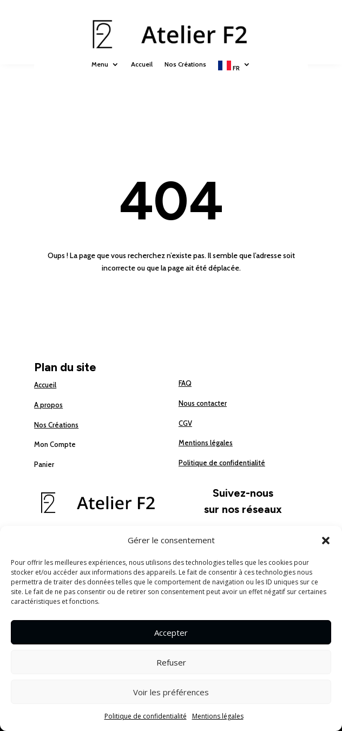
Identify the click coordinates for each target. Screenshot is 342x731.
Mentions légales (218, 716)
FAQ (185, 383)
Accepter (171, 632)
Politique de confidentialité (145, 716)
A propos (48, 404)
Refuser (171, 662)
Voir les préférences (171, 692)
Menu (99, 64)
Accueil (142, 64)
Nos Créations (185, 64)
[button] (325, 540)
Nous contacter (203, 403)
